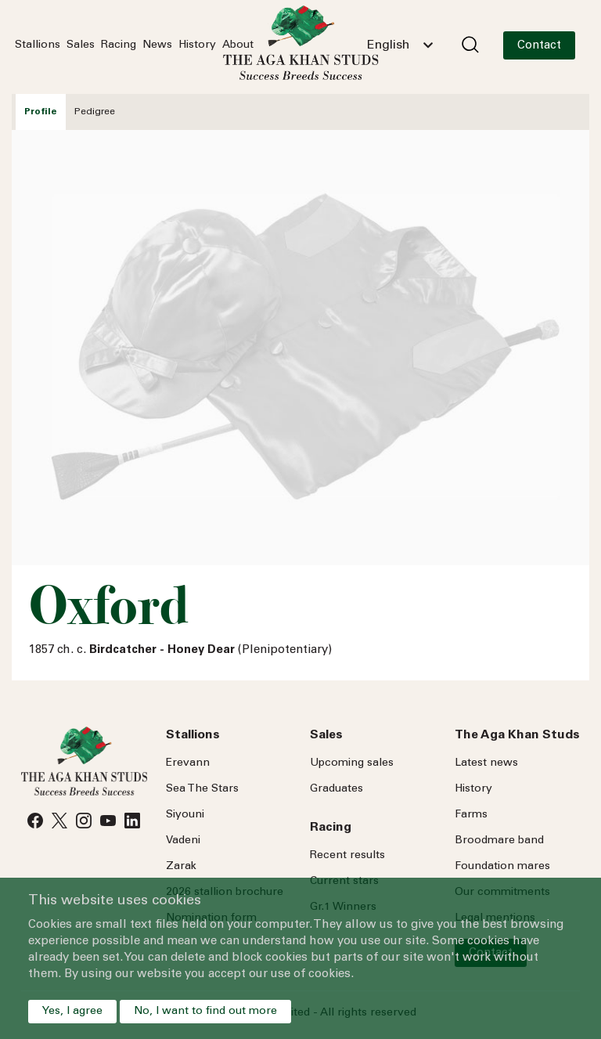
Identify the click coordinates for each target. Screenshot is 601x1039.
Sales (81, 45)
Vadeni (183, 840)
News (157, 45)
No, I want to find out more (205, 1011)
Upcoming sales (352, 763)
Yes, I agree (72, 1011)
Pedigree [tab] (94, 112)
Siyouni (185, 815)
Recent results (347, 855)
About (238, 45)
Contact (539, 46)
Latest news (486, 763)
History (197, 45)
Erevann (188, 763)
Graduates (336, 789)
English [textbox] (388, 45)
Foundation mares (502, 866)
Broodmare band (499, 840)
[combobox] (400, 45)
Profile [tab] (40, 112)
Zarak (181, 866)
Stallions (37, 45)
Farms (471, 815)
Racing (118, 45)
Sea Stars (202, 789)
